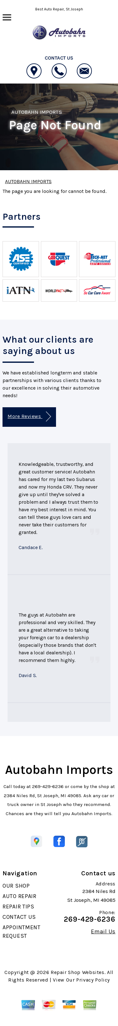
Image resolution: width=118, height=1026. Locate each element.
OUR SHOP (16, 885)
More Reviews (29, 416)
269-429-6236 (48, 786)
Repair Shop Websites (77, 972)
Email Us (103, 931)
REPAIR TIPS (18, 906)
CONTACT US (19, 916)
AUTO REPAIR (20, 896)
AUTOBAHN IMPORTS (36, 112)
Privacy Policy (93, 980)
